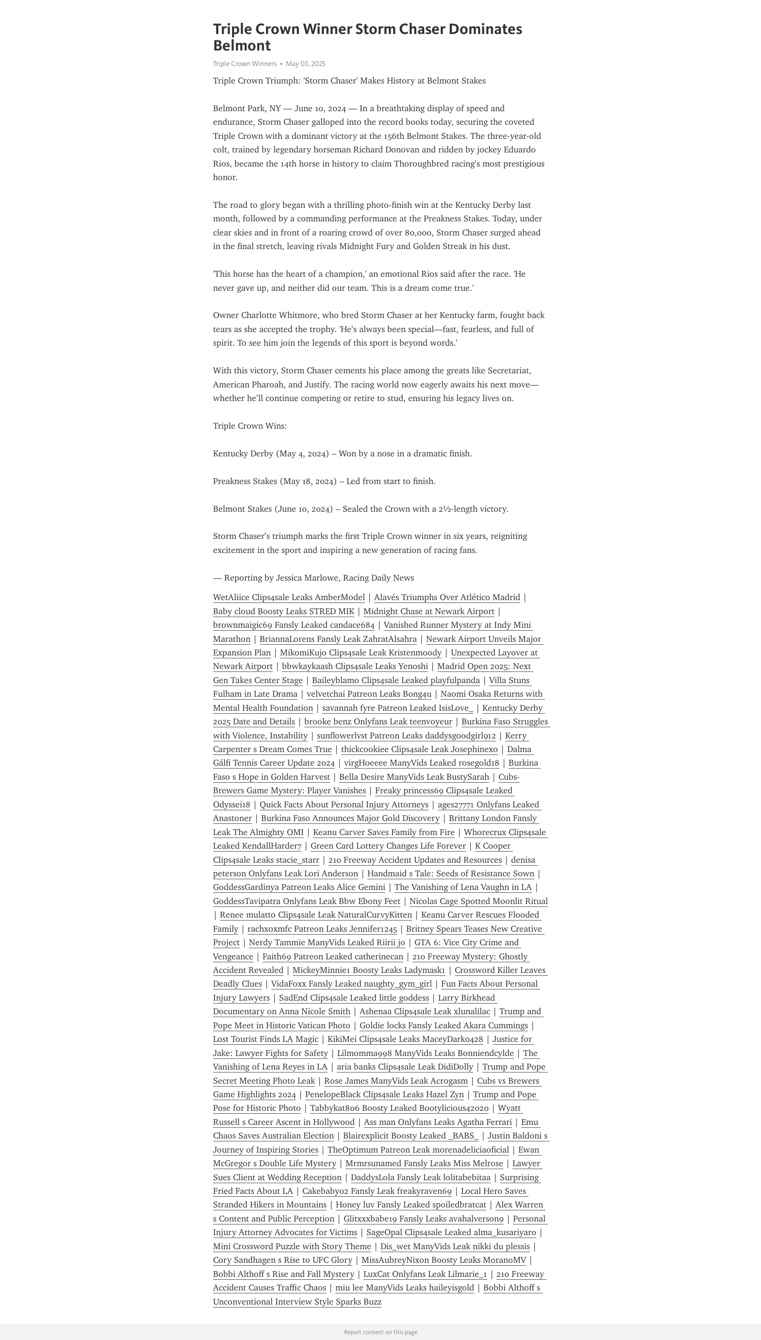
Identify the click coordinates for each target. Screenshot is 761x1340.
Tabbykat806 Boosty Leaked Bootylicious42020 (399, 1108)
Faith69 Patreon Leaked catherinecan (333, 956)
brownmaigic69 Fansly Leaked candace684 (294, 625)
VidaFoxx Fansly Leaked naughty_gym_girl (351, 983)
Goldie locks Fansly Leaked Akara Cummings (444, 1025)
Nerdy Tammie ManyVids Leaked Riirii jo (327, 942)
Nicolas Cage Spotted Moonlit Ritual (479, 901)
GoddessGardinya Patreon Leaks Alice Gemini (299, 887)
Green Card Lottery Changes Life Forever (388, 845)
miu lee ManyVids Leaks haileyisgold (404, 1287)
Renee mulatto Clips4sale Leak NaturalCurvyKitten (316, 914)
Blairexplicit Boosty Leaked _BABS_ (411, 1135)
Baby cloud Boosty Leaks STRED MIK (283, 611)
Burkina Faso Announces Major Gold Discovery (350, 818)
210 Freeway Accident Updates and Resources (415, 859)
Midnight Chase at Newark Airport (429, 611)
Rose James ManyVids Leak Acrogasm (396, 1080)
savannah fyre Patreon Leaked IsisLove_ (397, 708)
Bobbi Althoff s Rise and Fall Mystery (283, 1274)
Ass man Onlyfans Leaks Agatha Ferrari (438, 1122)
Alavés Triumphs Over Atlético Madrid (447, 597)
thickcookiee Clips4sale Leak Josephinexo (419, 749)
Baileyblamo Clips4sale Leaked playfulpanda (396, 680)
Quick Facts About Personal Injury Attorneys (344, 804)
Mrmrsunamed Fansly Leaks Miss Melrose (424, 1163)
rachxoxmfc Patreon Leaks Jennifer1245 (322, 928)
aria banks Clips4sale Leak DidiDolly (405, 1066)
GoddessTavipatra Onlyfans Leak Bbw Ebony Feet (306, 901)
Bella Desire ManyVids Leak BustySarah (414, 776)
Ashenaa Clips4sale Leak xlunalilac (425, 1011)
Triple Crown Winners (245, 63)
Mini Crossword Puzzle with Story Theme (292, 1246)
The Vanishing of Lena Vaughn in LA (463, 887)
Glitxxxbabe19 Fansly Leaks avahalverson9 (424, 1218)
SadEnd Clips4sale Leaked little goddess (354, 997)
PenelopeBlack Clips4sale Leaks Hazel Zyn (384, 1094)
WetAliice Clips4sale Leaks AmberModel (289, 597)
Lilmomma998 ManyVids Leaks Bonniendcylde (425, 1053)
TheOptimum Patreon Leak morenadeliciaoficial (418, 1149)
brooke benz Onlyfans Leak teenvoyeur (378, 721)
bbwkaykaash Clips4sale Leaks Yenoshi (355, 666)
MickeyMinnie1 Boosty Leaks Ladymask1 (369, 970)
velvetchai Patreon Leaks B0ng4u (369, 693)
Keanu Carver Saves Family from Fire (384, 832)
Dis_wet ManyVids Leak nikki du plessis (455, 1246)
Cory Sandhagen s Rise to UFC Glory (282, 1260)
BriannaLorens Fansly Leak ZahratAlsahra (338, 639)
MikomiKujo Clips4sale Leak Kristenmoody (361, 652)
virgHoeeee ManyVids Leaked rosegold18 (421, 762)
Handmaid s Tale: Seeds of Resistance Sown (450, 873)
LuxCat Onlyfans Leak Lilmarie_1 (425, 1274)
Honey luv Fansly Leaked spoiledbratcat (411, 1204)
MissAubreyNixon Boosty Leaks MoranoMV (444, 1260)
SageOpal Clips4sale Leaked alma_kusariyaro (451, 1232)
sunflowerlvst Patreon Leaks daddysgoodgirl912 (406, 735)
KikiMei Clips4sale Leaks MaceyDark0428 (405, 1039)
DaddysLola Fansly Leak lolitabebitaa (421, 1177)
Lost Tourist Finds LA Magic (265, 1039)
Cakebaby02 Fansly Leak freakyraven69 (377, 1191)
